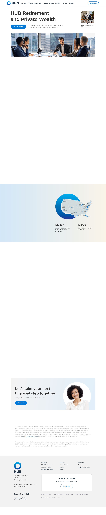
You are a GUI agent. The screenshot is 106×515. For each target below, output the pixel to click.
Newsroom (81, 470)
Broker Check (69, 502)
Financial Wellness (48, 3)
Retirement (24, 3)
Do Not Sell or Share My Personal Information (53, 505)
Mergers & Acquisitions (84, 474)
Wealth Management (35, 3)
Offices (65, 3)
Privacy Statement (46, 502)
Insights (57, 3)
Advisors (62, 474)
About (71, 3)
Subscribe (66, 493)
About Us (62, 470)
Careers (80, 472)
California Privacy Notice (81, 502)
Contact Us (93, 3)
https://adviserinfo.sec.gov (30, 444)
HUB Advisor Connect (47, 476)
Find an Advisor (18, 26)
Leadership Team (64, 472)
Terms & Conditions (58, 502)
